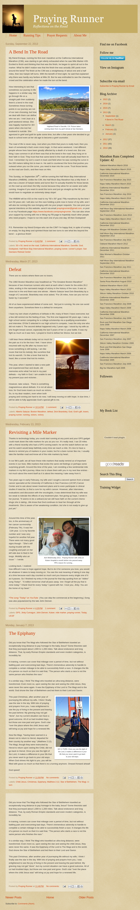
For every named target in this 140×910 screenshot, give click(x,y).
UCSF (11, 616)
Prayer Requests (57, 35)
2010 (105, 148)
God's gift (77, 411)
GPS (18, 612)
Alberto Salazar (22, 411)
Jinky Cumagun (28, 612)
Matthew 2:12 (53, 782)
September (110, 116)
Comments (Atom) (26, 903)
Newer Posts (14, 897)
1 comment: (50, 241)
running (26, 415)
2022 (105, 99)
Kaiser (52, 612)
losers (85, 411)
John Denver (42, 612)
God (81, 245)
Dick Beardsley (60, 411)
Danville (74, 245)
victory (41, 415)
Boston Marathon (38, 411)
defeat (50, 411)
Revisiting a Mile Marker (33, 432)
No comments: (53, 777)
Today (84, 612)
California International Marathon (55, 245)
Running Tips (31, 35)
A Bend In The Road (28, 51)
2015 (105, 108)
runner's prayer (75, 249)
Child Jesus (21, 782)
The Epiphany (22, 633)
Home (13, 35)
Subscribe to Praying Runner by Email (117, 86)
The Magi (82, 782)
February (109, 129)
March (108, 125)
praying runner (61, 249)
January (109, 134)
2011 (105, 144)
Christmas (32, 782)
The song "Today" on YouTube (24, 598)
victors (34, 415)
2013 (105, 112)
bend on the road (31, 245)
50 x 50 (19, 245)
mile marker (61, 612)
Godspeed (13, 249)
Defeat (15, 269)
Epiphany (42, 782)
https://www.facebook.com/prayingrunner (52, 211)
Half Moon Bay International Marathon (36, 249)
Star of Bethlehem (68, 782)
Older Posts (86, 897)
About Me (80, 35)
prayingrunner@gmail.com (69, 208)
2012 (105, 139)
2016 (105, 103)
